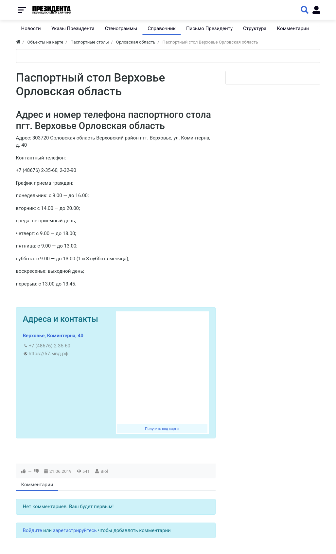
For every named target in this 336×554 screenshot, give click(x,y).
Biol (104, 471)
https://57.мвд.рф (48, 354)
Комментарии (37, 485)
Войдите (32, 530)
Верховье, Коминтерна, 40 (53, 336)
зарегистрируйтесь (75, 530)
